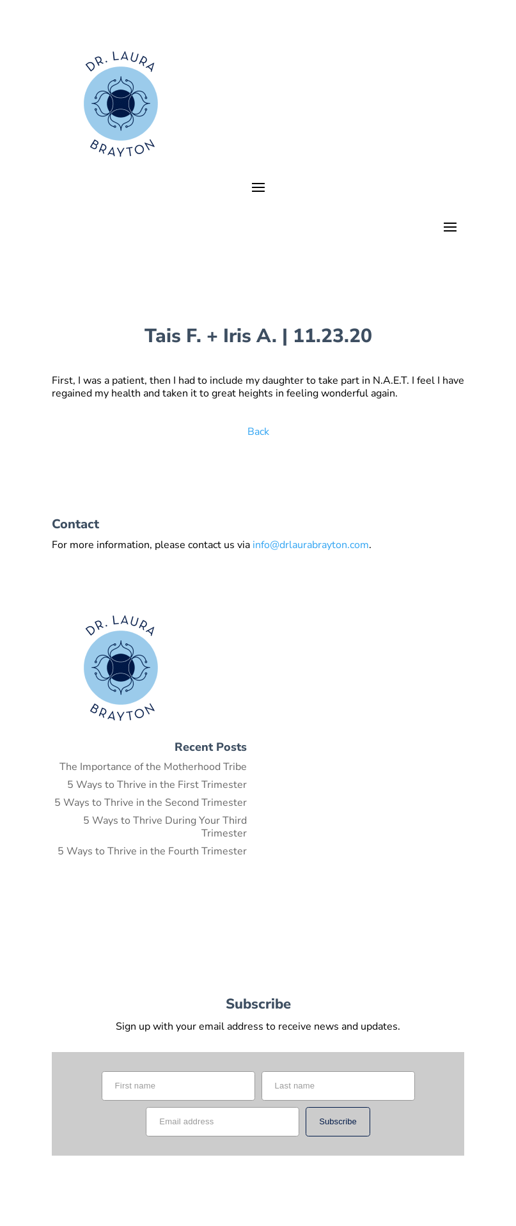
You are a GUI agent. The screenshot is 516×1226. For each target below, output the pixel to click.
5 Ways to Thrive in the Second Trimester (150, 803)
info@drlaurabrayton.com (311, 545)
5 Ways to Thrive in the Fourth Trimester (152, 851)
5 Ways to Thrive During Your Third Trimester (165, 826)
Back (258, 432)
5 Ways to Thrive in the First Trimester (157, 785)
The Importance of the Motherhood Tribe (153, 767)
